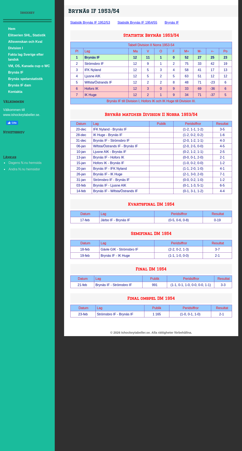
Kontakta (15, 91)
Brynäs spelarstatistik (25, 79)
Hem (11, 29)
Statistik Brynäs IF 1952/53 (90, 22)
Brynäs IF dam (19, 85)
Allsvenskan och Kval (25, 41)
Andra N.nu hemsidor (24, 169)
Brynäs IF (15, 72)
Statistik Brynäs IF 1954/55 (137, 22)
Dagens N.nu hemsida (25, 163)
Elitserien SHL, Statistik (27, 35)
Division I (15, 48)
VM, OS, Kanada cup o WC (29, 66)
